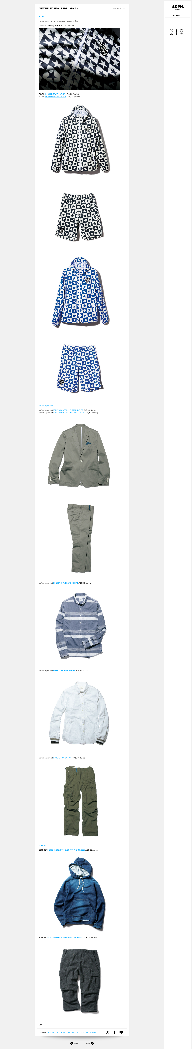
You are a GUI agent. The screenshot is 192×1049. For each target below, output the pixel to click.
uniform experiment (46, 406)
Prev (74, 1043)
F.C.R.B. (42, 17)
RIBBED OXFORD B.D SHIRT (64, 671)
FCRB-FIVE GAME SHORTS (55, 97)
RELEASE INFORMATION (86, 1032)
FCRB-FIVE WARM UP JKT (55, 94)
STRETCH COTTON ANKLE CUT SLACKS (68, 413)
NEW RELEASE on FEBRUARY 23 (58, 8)
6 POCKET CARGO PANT (62, 758)
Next (90, 1043)
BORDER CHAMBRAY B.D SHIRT (65, 583)
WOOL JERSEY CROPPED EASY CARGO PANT (65, 937)
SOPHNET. (43, 845)
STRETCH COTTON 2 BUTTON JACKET (68, 410)
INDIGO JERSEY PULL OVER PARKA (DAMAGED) (66, 850)
